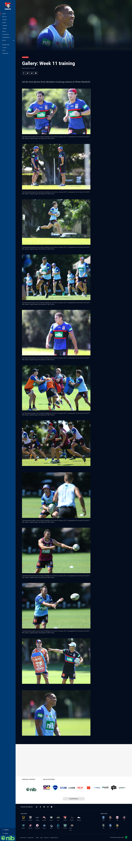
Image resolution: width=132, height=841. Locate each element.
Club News (25, 57)
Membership (5, 44)
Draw (4, 22)
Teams (4, 28)
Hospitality (5, 53)
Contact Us (46, 837)
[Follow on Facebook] (40, 806)
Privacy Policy (30, 837)
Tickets (4, 47)
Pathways (5, 34)
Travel (4, 19)
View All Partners (73, 799)
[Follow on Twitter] (44, 806)
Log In (5, 833)
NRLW (4, 31)
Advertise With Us (54, 837)
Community (6, 37)
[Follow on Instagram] (48, 806)
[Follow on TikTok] (36, 806)
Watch (4, 16)
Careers (37, 837)
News (4, 13)
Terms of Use (23, 837)
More (8, 40)
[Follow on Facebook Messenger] (51, 806)
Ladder (4, 25)
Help (41, 837)
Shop (3, 50)
